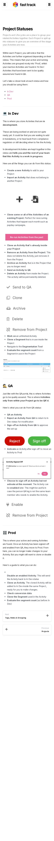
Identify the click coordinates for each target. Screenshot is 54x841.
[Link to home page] (24, 5)
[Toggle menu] (4, 5)
